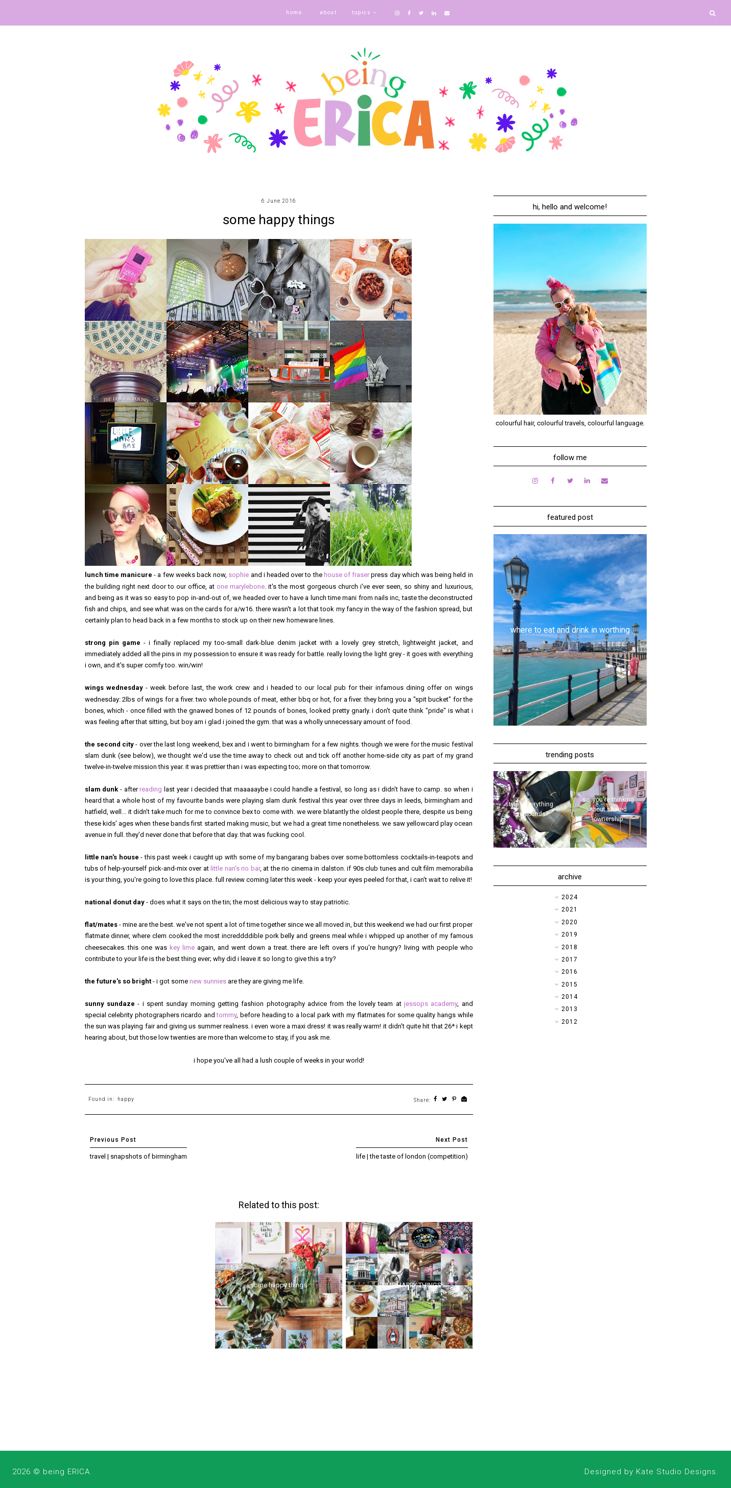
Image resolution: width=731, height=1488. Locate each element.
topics (361, 12)
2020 (569, 922)
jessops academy (430, 1003)
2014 (569, 996)
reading (150, 789)
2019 (569, 934)
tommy (227, 1015)
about (328, 12)
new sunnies (208, 981)
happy (125, 1099)
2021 (569, 909)
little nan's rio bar (235, 868)
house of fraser (346, 575)
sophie (239, 575)
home (294, 12)
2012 (569, 1021)
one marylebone (241, 586)
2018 (569, 947)
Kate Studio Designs (676, 1471)
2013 (569, 1009)
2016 (569, 971)
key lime (182, 947)
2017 (569, 959)
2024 (569, 897)
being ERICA (66, 1471)
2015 (569, 984)
